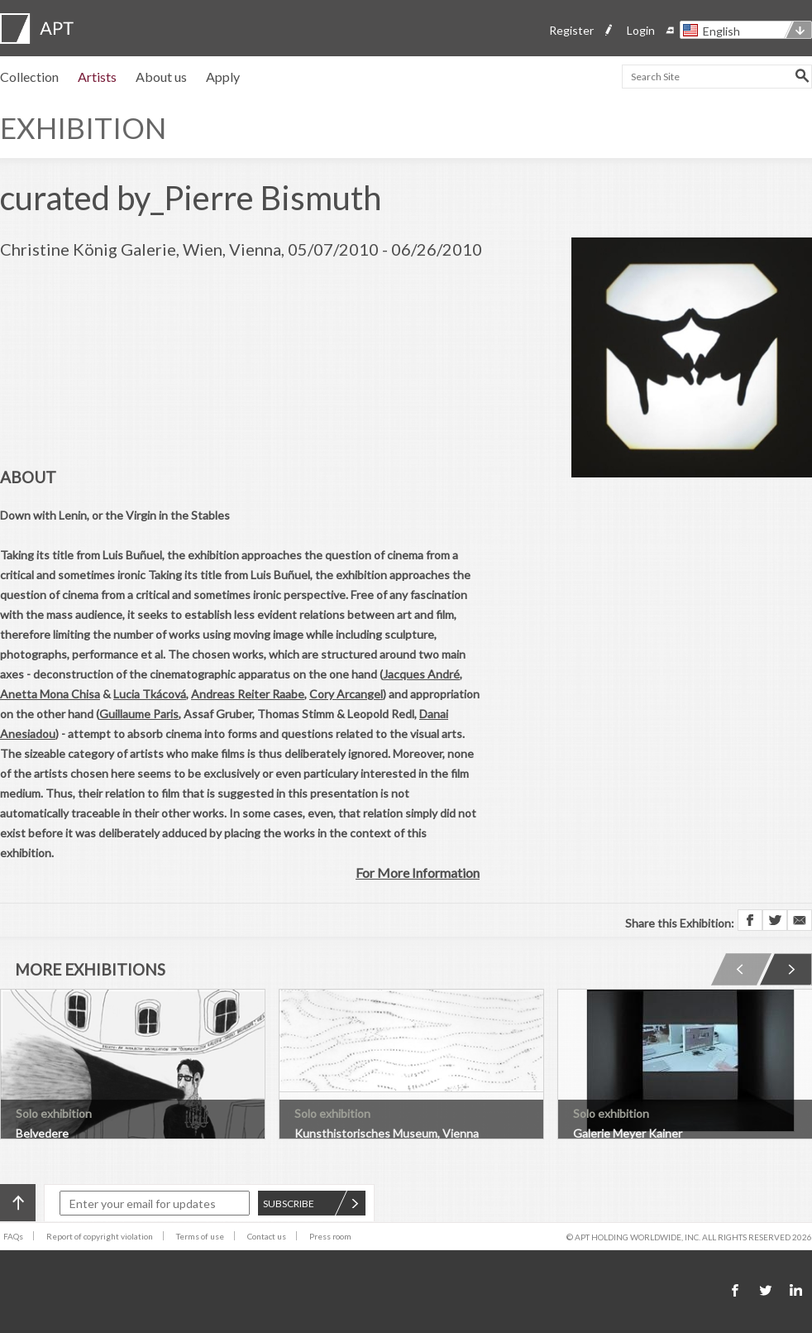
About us (161, 76)
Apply (223, 76)
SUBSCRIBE (311, 1203)
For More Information (418, 872)
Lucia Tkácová (149, 694)
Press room (330, 1236)
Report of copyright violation (99, 1236)
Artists (97, 76)
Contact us (266, 1236)
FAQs (13, 1236)
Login (641, 30)
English (721, 31)
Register (571, 30)
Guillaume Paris (139, 714)
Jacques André (421, 674)
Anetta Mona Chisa (50, 694)
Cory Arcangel (346, 694)
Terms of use (200, 1236)
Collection (29, 76)
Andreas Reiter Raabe (247, 694)
